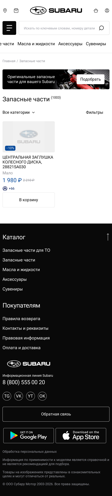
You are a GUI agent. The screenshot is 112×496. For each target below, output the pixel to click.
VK (18, 396)
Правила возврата (21, 318)
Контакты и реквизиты (25, 328)
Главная (9, 61)
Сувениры (13, 289)
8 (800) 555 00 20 (24, 382)
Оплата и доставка (22, 347)
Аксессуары (15, 279)
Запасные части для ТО (26, 43)
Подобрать (90, 79)
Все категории (19, 112)
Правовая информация (26, 338)
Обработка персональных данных (30, 452)
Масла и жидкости (21, 269)
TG (7, 396)
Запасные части (70, 43)
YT (30, 396)
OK (42, 396)
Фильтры (97, 112)
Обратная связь (56, 414)
